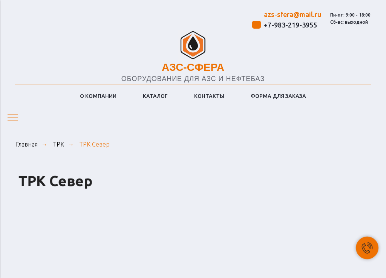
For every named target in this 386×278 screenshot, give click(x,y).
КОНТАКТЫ (209, 96)
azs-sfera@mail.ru (292, 14)
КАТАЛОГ (155, 96)
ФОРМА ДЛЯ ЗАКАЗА (278, 96)
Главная (27, 144)
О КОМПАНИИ (98, 96)
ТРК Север (94, 144)
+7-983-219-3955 (290, 25)
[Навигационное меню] (13, 118)
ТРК (58, 144)
